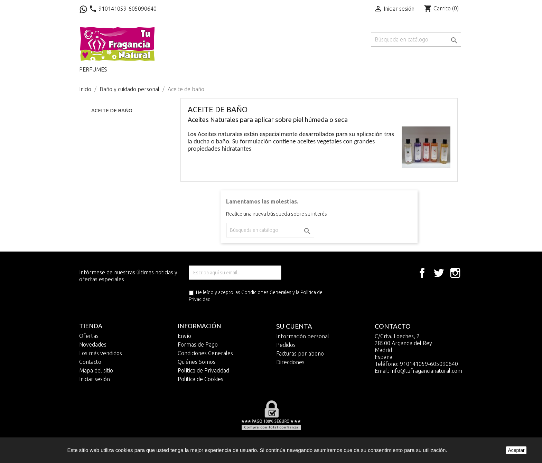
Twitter (439, 273)
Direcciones (290, 362)
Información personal (302, 336)
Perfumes (93, 69)
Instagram (455, 273)
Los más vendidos (100, 353)
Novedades (92, 344)
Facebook (422, 273)
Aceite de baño (111, 110)
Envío (184, 336)
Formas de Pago (198, 344)
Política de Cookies (200, 379)
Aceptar (516, 450)
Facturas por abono (300, 353)
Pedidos (286, 345)
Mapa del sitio (96, 370)
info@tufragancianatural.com (426, 371)
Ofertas (89, 336)
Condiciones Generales (266, 292)
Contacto (90, 362)
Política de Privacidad (203, 370)
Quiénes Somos (196, 362)
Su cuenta (294, 326)
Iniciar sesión (94, 379)
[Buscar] (416, 39)
